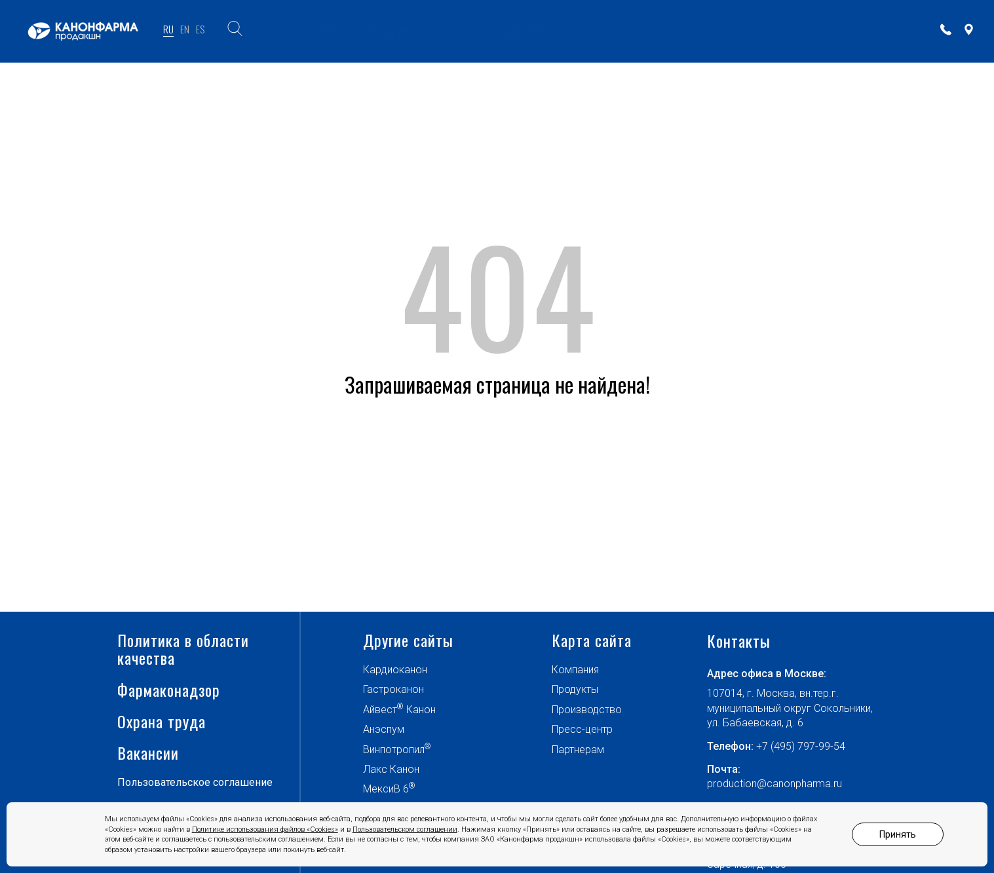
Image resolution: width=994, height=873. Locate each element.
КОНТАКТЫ (872, 30)
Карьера (793, 30)
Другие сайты (408, 702)
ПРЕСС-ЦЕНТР (613, 30)
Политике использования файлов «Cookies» (265, 829)
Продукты (575, 751)
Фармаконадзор (168, 752)
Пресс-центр (582, 791)
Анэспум (383, 791)
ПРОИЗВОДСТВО (500, 30)
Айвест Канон (399, 770)
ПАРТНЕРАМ (710, 30)
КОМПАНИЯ (307, 30)
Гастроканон (393, 751)
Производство (587, 771)
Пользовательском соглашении (405, 829)
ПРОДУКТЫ (396, 30)
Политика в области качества (183, 711)
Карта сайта (592, 702)
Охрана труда (161, 783)
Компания (575, 731)
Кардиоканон (395, 731)
